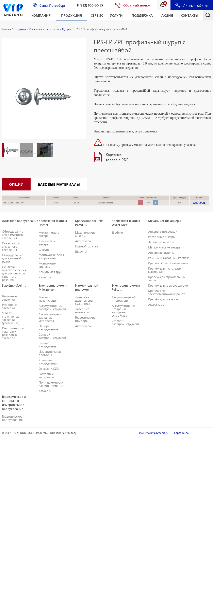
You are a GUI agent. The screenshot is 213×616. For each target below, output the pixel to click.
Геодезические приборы (85, 324)
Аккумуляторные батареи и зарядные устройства (123, 316)
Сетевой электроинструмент (52, 341)
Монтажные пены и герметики (51, 262)
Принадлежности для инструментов (51, 389)
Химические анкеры (47, 248)
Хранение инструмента (48, 367)
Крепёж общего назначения (168, 269)
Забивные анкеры (161, 247)
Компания (41, 15)
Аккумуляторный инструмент (124, 304)
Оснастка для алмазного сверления (11, 252)
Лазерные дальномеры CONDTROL (84, 306)
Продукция (71, 15)
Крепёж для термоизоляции (168, 291)
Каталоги (45, 283)
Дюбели (117, 238)
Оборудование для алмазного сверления (12, 240)
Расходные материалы (46, 381)
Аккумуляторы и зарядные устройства (50, 323)
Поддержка (142, 15)
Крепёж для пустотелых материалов (164, 275)
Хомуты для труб (50, 277)
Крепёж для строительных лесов (166, 284)
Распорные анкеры (161, 242)
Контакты (189, 15)
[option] (44, 92)
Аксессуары (83, 246)
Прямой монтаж (86, 252)
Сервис (97, 15)
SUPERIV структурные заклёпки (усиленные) (10, 323)
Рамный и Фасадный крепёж (168, 263)
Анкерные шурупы (161, 258)
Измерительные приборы (50, 358)
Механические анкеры (49, 239)
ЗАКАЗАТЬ (199, 208)
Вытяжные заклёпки (9, 303)
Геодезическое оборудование (12, 423)
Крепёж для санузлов (163, 305)
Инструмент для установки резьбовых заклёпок (13, 338)
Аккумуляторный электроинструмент (52, 312)
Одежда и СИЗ (49, 374)
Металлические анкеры (164, 253)
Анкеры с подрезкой (162, 237)
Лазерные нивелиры (82, 316)
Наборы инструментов (49, 333)
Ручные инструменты (48, 350)
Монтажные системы (47, 270)
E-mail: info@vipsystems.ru (152, 438)
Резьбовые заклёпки (9, 311)
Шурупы (44, 255)
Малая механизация (48, 304)
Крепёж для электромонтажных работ (166, 297)
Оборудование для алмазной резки (12, 263)
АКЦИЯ (167, 15)
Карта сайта (181, 438)
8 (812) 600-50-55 (90, 5)
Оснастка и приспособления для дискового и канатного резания (14, 278)
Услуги (116, 15)
